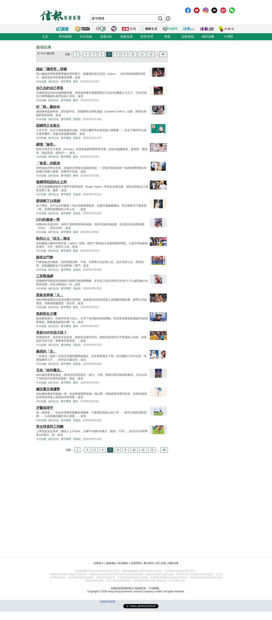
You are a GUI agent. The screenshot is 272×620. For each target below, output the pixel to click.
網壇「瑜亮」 (46, 144)
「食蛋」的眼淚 (48, 163)
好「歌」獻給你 (48, 107)
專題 (167, 36)
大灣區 (228, 36)
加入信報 (161, 563)
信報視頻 (187, 36)
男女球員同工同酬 (49, 426)
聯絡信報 (173, 563)
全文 (78, 77)
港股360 (106, 36)
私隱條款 (123, 563)
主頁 (45, 36)
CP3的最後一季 (48, 219)
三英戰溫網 (44, 276)
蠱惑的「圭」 (46, 351)
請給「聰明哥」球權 (51, 69)
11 (141, 54)
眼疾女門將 (44, 257)
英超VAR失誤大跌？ (51, 332)
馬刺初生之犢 (46, 314)
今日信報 (85, 36)
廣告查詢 (148, 563)
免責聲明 (136, 563)
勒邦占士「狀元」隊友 (53, 238)
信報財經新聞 (107, 601)
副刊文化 (53, 81)
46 (163, 54)
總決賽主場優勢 (48, 389)
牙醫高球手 (44, 408)
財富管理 (146, 36)
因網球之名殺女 (48, 125)
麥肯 (75, 81)
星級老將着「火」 (49, 295)
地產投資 (126, 36)
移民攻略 (208, 36)
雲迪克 (77, 119)
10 (133, 54)
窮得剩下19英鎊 (48, 201)
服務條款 (111, 563)
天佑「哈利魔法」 (49, 370)
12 (151, 54)
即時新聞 (65, 36)
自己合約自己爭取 (49, 88)
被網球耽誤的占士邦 (51, 182)
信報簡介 (99, 563)
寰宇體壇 (66, 81)
